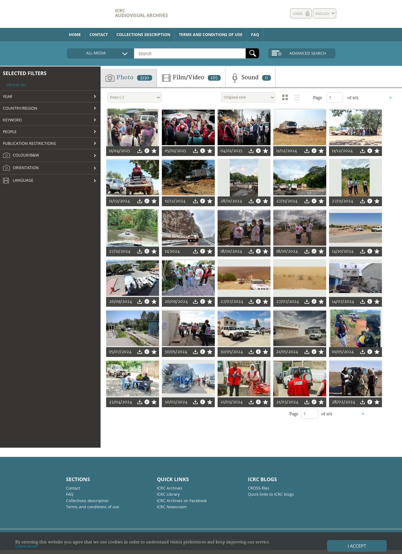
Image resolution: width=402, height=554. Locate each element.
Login (298, 13)
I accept (357, 546)
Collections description (143, 34)
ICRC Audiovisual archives (141, 13)
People (10, 131)
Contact (98, 34)
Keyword (12, 120)
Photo (128, 78)
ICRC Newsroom (172, 506)
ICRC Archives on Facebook (182, 500)
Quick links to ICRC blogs (271, 494)
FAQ (255, 34)
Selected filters (25, 73)
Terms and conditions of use (210, 34)
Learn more (26, 546)
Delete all (16, 85)
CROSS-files (258, 488)
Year (7, 96)
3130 (144, 78)
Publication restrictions (29, 143)
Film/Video (191, 78)
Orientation (21, 168)
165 (214, 78)
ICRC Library (168, 494)
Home (75, 34)
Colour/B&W (21, 155)
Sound (250, 78)
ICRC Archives (169, 488)
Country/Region (20, 108)
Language (18, 181)
